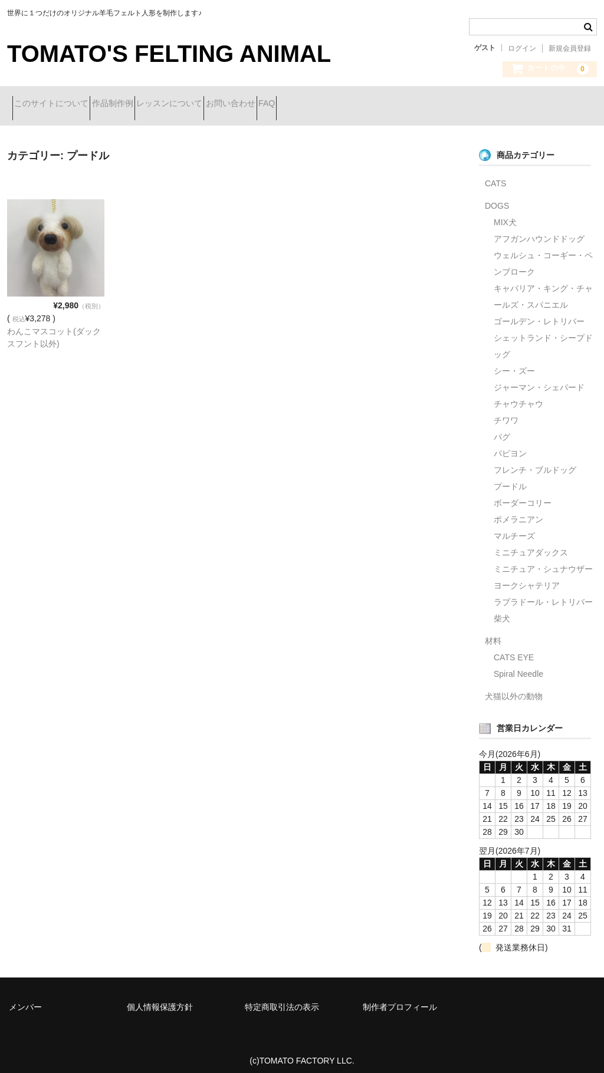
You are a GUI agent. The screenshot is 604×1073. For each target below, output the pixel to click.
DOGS (497, 197)
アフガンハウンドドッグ (539, 230)
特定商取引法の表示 (282, 998)
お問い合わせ (298, 104)
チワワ (506, 411)
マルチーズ (514, 527)
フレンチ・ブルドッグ (535, 461)
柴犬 (502, 609)
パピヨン (510, 444)
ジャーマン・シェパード (539, 378)
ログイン (522, 48)
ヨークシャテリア (527, 576)
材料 (493, 632)
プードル (510, 477)
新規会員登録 (570, 48)
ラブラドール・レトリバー (543, 593)
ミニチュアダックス (531, 543)
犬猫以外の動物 (514, 687)
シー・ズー (514, 362)
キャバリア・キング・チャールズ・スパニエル (543, 288)
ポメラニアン (518, 510)
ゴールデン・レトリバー (539, 312)
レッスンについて (216, 104)
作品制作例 (138, 104)
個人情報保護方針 (160, 998)
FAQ (355, 104)
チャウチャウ (518, 395)
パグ (502, 428)
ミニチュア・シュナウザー (543, 560)
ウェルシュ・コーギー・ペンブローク (543, 255)
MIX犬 (505, 213)
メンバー (25, 998)
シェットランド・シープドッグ (543, 337)
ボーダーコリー (523, 494)
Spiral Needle (518, 665)
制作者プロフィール (400, 998)
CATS (495, 174)
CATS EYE (514, 648)
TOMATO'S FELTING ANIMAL (169, 54)
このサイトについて (56, 104)
